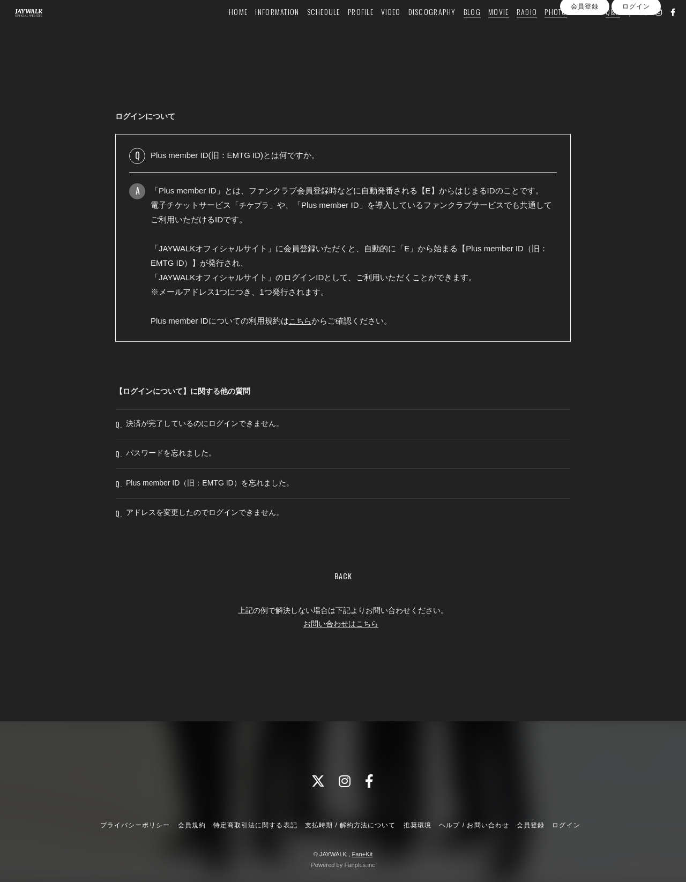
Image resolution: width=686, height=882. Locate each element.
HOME (222, 30)
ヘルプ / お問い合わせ (474, 825)
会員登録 (585, 50)
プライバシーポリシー (135, 825)
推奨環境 (417, 825)
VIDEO (374, 30)
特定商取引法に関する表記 (255, 825)
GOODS (569, 30)
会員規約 (192, 825)
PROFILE (344, 30)
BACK (343, 612)
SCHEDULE (307, 30)
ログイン (636, 50)
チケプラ (255, 205)
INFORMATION (262, 30)
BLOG (456, 30)
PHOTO (539, 30)
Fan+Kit (362, 854)
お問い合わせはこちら (340, 660)
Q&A (597, 30)
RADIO (511, 30)
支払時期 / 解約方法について (350, 825)
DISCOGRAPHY (416, 30)
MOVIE (482, 30)
